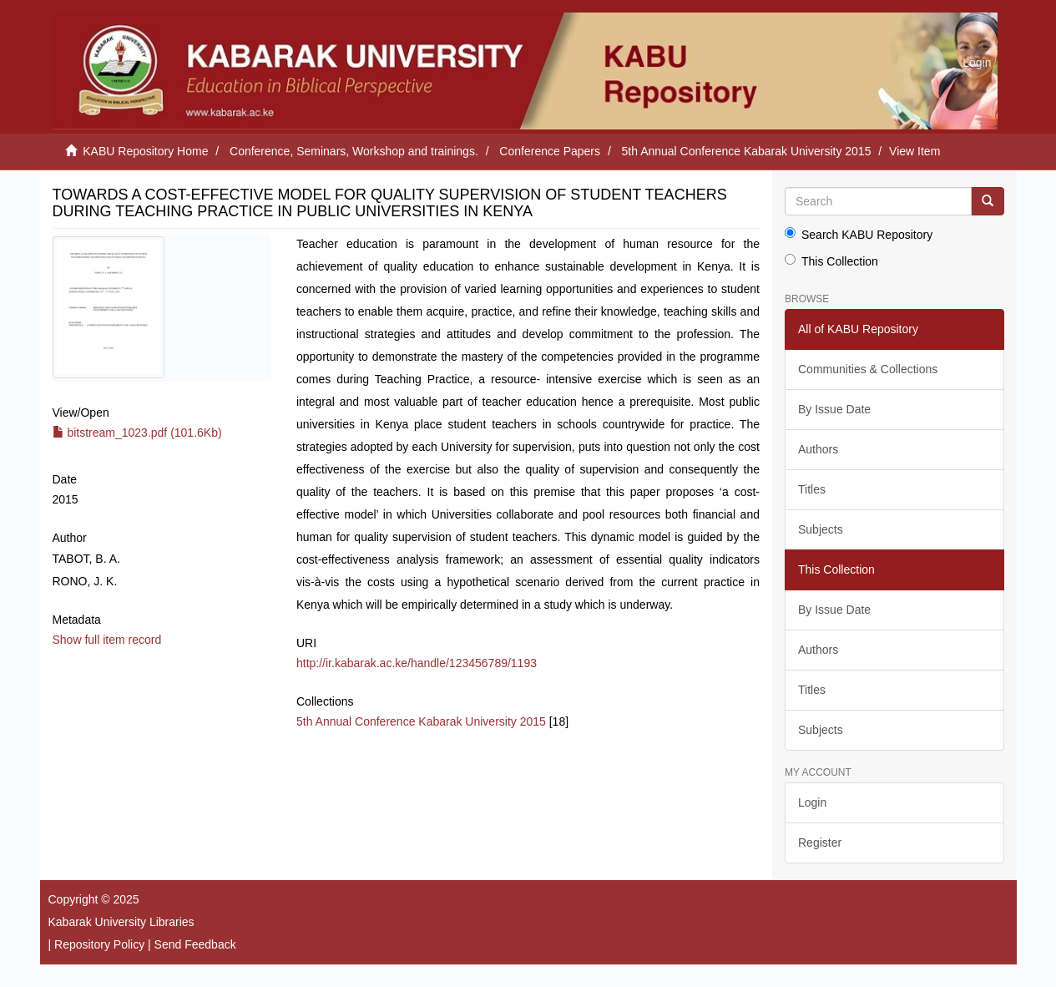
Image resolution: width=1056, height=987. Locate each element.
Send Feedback (195, 944)
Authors (818, 449)
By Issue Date (834, 409)
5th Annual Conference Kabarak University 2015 (747, 151)
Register (819, 842)
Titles (812, 489)
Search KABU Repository (858, 234)
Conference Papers (549, 151)
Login (812, 802)
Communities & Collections (867, 369)
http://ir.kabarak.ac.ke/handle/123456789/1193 (416, 663)
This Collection (831, 261)
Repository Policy (99, 944)
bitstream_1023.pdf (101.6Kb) (137, 432)
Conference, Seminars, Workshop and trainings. (354, 151)
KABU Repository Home (145, 151)
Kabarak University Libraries (121, 922)
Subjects (820, 529)
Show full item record (107, 639)
